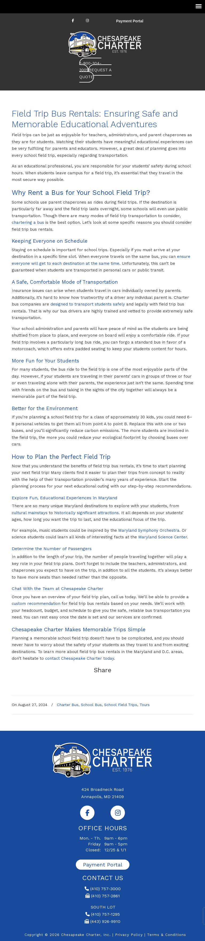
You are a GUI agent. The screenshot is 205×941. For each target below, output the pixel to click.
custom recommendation (36, 603)
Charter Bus (67, 705)
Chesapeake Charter (105, 43)
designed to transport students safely (87, 304)
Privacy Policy (129, 934)
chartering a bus (28, 222)
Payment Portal (129, 21)
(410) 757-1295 (102, 914)
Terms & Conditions (166, 934)
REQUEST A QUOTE (95, 73)
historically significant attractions (86, 512)
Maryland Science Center (162, 537)
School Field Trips (120, 705)
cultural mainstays (30, 512)
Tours (145, 705)
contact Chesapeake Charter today (79, 658)
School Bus (91, 705)
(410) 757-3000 (103, 888)
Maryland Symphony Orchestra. (149, 530)
